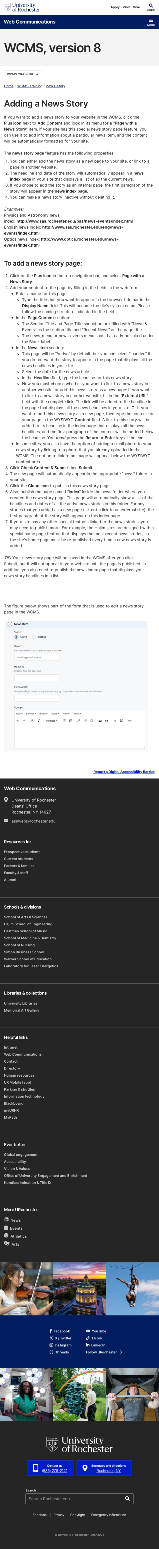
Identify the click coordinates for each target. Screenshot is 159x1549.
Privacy (59, 1514)
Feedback (40, 1514)
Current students (18, 858)
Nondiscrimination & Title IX (28, 1182)
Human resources (19, 1075)
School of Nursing (19, 945)
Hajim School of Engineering (28, 924)
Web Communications (30, 21)
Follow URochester (104, 1352)
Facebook (60, 1331)
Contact (11, 1061)
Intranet (11, 1047)
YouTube (96, 1331)
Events (13, 1228)
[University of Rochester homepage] (22, 7)
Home (9, 86)
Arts (11, 1244)
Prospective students (22, 851)
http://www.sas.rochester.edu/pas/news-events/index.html (74, 221)
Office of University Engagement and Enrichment (45, 1175)
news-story (55, 86)
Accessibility (15, 1161)
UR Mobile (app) (18, 1082)
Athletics (15, 1236)
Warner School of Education (28, 959)
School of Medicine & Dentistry (30, 938)
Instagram (61, 1345)
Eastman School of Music (25, 931)
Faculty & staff (16, 872)
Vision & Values (17, 1168)
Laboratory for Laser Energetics (31, 966)
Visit (126, 7)
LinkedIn (96, 1345)
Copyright (77, 1514)
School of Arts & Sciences (26, 917)
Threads (59, 1352)
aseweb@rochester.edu (34, 821)
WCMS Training (22, 74)
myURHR (11, 1110)
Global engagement (21, 1154)
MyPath (10, 1117)
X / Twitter (61, 1338)
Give (136, 7)
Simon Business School (24, 952)
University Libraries (21, 1003)
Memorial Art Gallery (21, 1010)
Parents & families (19, 865)
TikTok (94, 1338)
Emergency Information (108, 1514)
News (12, 1220)
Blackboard (14, 1103)
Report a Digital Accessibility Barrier (124, 772)
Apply (115, 7)
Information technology (24, 1096)
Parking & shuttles (19, 1089)
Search (31, 1490)
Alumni (10, 879)
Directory (12, 1068)
